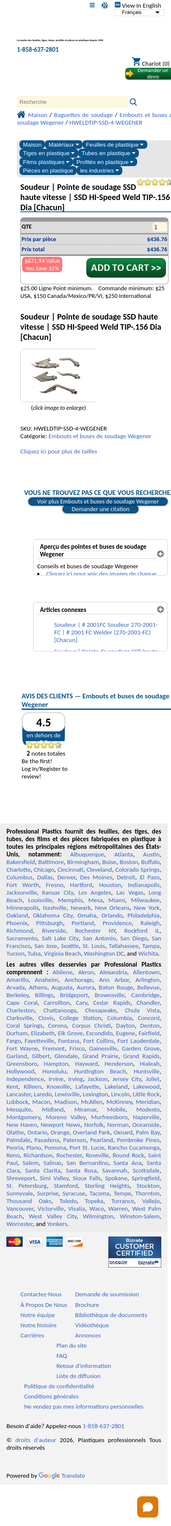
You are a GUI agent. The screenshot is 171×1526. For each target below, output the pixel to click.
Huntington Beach (100, 1071)
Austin (151, 854)
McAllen (91, 1102)
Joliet (153, 1079)
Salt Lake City (60, 938)
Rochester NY (95, 930)
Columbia (119, 1018)
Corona (57, 1025)
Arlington (147, 980)
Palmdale (18, 1140)
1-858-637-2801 (38, 49)
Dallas (45, 877)
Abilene (62, 972)
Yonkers (57, 1224)
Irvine (56, 1079)
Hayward (86, 1063)
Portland (83, 923)
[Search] (72, 102)
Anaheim (46, 980)
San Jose (45, 946)
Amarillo (17, 980)
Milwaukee (145, 900)
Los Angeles (94, 892)
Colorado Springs (137, 869)
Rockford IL (142, 930)
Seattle (70, 946)
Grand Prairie (101, 1056)
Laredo (43, 1094)
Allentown (146, 972)
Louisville (40, 900)
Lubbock (17, 1102)
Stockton (148, 1186)
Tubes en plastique (108, 153)
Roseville (97, 1155)
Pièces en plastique (48, 170)
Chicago (44, 869)
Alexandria (113, 972)
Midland (52, 1109)
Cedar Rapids (111, 1002)
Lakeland (116, 1086)
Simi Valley (54, 1178)
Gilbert (41, 1056)
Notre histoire (38, 1325)
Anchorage (79, 980)
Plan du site (71, 1345)
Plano (34, 1147)
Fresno (54, 885)
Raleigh (150, 923)
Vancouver (19, 1208)
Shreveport (20, 1178)
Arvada (15, 987)
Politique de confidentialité (59, 1386)
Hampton (56, 1063)
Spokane (116, 1178)
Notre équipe (37, 1315)
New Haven (21, 1125)
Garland (16, 1056)
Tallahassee (123, 946)
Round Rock (128, 1155)
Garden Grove (141, 1048)
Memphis (70, 900)
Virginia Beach (62, 953)
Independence (25, 1079)
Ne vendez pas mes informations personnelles (83, 1406)
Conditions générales (51, 1396)
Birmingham (83, 862)
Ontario (37, 1132)
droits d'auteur (35, 1440)
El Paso (149, 877)
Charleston (20, 1010)
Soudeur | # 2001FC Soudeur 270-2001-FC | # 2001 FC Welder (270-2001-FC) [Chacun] (105, 632)
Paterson (74, 1140)
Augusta (61, 987)
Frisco (77, 1048)
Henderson (119, 1063)
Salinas (52, 1163)
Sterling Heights (107, 1186)
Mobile (116, 1109)
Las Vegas (129, 892)
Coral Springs (24, 1025)
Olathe (15, 1132)
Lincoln (120, 1094)
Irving (75, 1079)
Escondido (99, 1033)
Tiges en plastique (48, 153)
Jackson (98, 1079)
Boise (109, 862)
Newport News (60, 1125)
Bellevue (148, 987)
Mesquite (18, 1109)
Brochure (87, 1305)
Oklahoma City (53, 915)
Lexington (95, 1094)
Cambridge (145, 995)
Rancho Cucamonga (134, 1147)
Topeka (94, 1201)
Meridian (148, 1102)
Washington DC (104, 953)
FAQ (61, 1355)
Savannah (114, 1170)
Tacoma (99, 1193)
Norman (118, 1125)
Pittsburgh (49, 923)
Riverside (54, 930)
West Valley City (53, 1216)
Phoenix (16, 923)
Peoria (14, 1147)
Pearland (101, 1140)
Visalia (76, 1208)
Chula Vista (142, 1010)
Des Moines (96, 877)
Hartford (81, 885)
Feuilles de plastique (114, 145)
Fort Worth (22, 885)
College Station (80, 1018)
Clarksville (19, 1018)
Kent (12, 1086)
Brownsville (110, 995)
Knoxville (58, 1086)
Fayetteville (39, 1041)
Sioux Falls (87, 1178)
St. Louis (94, 946)
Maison (32, 145)
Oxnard (122, 1132)
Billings (44, 995)
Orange (59, 1132)
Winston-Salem (140, 1216)
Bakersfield (20, 862)
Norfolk (94, 1125)
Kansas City (57, 892)
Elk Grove (70, 1033)
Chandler (148, 1002)
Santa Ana (127, 1163)
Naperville (146, 1117)
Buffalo (150, 862)
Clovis (46, 1018)
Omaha (87, 915)
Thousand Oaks (28, 1201)
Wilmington (98, 1216)
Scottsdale (146, 1170)
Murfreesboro (109, 1117)
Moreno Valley (66, 1117)
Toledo (68, 1201)
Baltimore (50, 862)
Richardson (38, 1155)
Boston (129, 862)
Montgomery (23, 1117)
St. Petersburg (26, 1186)
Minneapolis (22, 908)
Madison (65, 1102)
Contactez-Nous (40, 1294)
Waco (96, 1208)
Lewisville (67, 1094)
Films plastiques (46, 162)
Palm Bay (148, 1132)
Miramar (85, 1109)
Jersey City (127, 1079)
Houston (110, 885)
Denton (150, 1025)
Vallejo (151, 1201)
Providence (117, 923)
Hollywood (20, 1071)
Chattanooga (59, 1010)
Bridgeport (74, 995)
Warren (118, 1208)
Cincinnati (70, 869)
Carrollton (57, 1002)
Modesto (148, 1109)
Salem (30, 1163)
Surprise (48, 1193)
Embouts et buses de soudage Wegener (100, 436)
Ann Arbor (114, 980)
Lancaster (18, 1094)
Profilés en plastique (104, 162)
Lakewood (146, 1086)
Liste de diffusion (78, 1376)
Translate (62, 1475)
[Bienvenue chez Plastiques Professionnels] (61, 35)
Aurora (85, 987)
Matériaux (64, 145)
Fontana (68, 1041)
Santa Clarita (42, 1170)
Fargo (13, 1041)
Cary (81, 1002)
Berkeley (17, 995)
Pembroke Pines (138, 1140)
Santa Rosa (81, 1170)
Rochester (69, 1155)
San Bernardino (87, 1163)
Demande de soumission (107, 1294)
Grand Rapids (141, 1056)
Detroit (126, 877)
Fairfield (149, 1033)
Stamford (66, 1186)
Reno (12, 1155)
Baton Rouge (116, 987)
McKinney (119, 1102)
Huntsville (147, 1071)
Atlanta (123, 854)
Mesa (95, 900)
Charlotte (18, 869)
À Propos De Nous (43, 1305)
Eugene (125, 1033)
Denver (66, 877)
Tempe (122, 1193)
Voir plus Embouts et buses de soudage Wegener (98, 501)
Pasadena (46, 1140)
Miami (116, 900)
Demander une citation (100, 509)
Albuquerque (87, 854)
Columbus (19, 877)
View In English (138, 5)
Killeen (32, 1086)
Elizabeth (43, 1033)
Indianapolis (144, 885)
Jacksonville (21, 892)
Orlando (112, 915)
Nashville (54, 908)
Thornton (147, 1193)
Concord (148, 1018)
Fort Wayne (22, 1048)
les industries (99, 170)
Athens (38, 987)
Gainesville (103, 1048)
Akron (86, 972)
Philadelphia (143, 915)
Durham (17, 1033)
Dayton (125, 1025)
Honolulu (54, 1071)
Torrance (122, 1201)
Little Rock (146, 1094)
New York (147, 908)
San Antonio (99, 938)
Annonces (88, 1335)
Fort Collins (98, 1041)
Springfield (146, 1178)
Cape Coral (21, 1002)
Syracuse (74, 1193)
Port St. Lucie (86, 1147)
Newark (81, 908)
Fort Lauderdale (139, 1041)
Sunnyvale (19, 1193)
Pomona (55, 1147)
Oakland (17, 915)
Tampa (151, 946)
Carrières (32, 1335)
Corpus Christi (91, 1025)
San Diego (133, 938)
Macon (41, 1102)
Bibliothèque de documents (111, 1315)
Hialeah (150, 1063)
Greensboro (21, 1063)
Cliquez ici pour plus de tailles (58, 451)
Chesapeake (100, 1010)
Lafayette (87, 1086)
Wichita (148, 953)
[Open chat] (147, 1507)
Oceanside (146, 1125)
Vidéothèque (92, 1325)
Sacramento (21, 938)
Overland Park (91, 1132)
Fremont (53, 1048)
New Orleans (112, 908)
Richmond (19, 930)
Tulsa (34, 953)
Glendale (66, 1056)
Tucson (15, 953)
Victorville (51, 1208)
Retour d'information (83, 1366)
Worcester (19, 1224)
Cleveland (99, 869)
